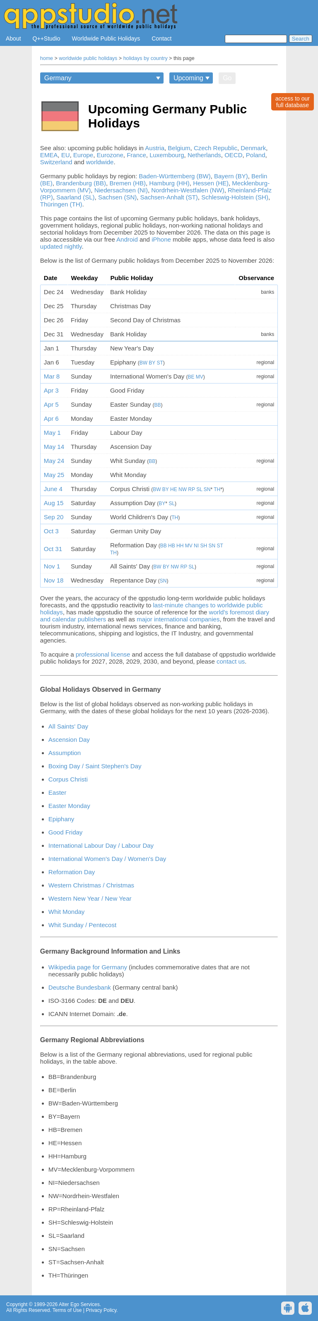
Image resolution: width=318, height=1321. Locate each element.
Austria (154, 147)
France (136, 154)
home (46, 58)
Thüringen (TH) (61, 204)
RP (191, 489)
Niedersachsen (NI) (121, 190)
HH (179, 546)
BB (157, 405)
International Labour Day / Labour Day (101, 845)
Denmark (253, 147)
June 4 (53, 488)
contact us (231, 661)
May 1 (52, 432)
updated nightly (61, 246)
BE (191, 377)
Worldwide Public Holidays (106, 38)
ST (160, 363)
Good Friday (65, 832)
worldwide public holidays (88, 58)
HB (171, 546)
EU (65, 154)
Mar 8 (52, 376)
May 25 (54, 474)
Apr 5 (51, 404)
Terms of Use (67, 1310)
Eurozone (110, 154)
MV (199, 377)
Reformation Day (71, 871)
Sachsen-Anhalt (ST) (169, 197)
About (13, 38)
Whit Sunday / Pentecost (82, 924)
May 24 (54, 460)
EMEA (49, 154)
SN (207, 489)
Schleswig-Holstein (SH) (234, 197)
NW (182, 489)
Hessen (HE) (211, 183)
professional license (103, 654)
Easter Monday (69, 805)
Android (127, 239)
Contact (161, 38)
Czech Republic (215, 147)
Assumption (64, 752)
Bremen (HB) (127, 183)
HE (173, 489)
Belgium (179, 147)
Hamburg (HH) (169, 183)
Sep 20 (54, 516)
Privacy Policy (101, 1310)
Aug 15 (54, 502)
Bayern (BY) (231, 176)
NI (196, 546)
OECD (233, 154)
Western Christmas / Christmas (91, 885)
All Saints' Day (68, 726)
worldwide (100, 161)
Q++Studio (46, 38)
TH (217, 489)
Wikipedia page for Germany (87, 967)
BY (152, 363)
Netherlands (204, 154)
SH (203, 546)
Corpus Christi (68, 779)
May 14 (54, 446)
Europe (83, 154)
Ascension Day (69, 739)
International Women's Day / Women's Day (107, 858)
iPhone (161, 239)
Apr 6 (51, 418)
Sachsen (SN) (117, 197)
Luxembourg (166, 154)
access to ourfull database (292, 101)
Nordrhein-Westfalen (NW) (187, 190)
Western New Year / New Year (90, 898)
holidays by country (145, 58)
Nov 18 (54, 580)
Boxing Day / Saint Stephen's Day (95, 766)
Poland (255, 154)
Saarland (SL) (75, 197)
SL (199, 489)
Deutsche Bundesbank (79, 987)
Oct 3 (51, 531)
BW (143, 363)
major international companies (178, 619)
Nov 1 (52, 566)
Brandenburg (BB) (81, 183)
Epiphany (61, 818)
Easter (57, 792)
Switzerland (56, 161)
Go (227, 78)
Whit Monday (66, 911)
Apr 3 (51, 390)
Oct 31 (53, 548)
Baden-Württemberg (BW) (174, 176)
